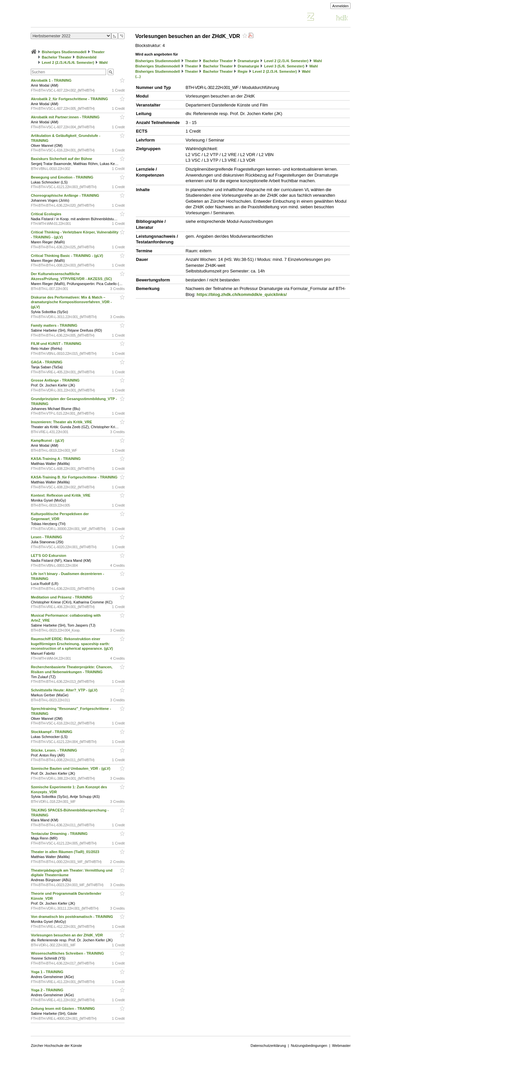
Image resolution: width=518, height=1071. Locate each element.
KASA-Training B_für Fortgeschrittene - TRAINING (74, 477)
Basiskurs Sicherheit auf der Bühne (62, 159)
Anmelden (340, 6)
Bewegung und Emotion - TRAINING (62, 177)
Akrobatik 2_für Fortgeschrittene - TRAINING (70, 99)
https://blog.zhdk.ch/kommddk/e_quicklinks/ (242, 294)
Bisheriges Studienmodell (64, 52)
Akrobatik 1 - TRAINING (51, 80)
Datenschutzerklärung (268, 1046)
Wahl (103, 62)
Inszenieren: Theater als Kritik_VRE (62, 422)
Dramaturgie (248, 61)
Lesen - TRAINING (47, 537)
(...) (138, 76)
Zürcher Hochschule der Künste (56, 1046)
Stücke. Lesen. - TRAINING (54, 750)
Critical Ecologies (46, 214)
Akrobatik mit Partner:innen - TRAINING (65, 117)
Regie (242, 71)
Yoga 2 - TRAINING (47, 990)
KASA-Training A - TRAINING (56, 459)
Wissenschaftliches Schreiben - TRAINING (68, 953)
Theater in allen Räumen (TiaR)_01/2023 (65, 852)
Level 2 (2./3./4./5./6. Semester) (68, 62)
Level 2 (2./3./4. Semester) (286, 61)
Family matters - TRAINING (54, 325)
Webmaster (341, 1046)
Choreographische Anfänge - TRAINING (65, 195)
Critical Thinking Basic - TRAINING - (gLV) (67, 256)
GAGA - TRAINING (47, 362)
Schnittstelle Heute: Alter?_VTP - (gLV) (64, 690)
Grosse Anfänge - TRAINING (56, 380)
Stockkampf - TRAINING (52, 732)
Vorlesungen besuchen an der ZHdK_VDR (67, 935)
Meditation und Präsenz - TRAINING (62, 597)
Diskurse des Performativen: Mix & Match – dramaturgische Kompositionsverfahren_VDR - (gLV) (71, 302)
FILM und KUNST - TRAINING (56, 344)
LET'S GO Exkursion (49, 555)
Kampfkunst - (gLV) (48, 440)
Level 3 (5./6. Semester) (284, 66)
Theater (98, 52)
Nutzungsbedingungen (309, 1046)
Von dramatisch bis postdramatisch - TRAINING (72, 917)
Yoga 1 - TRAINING (47, 972)
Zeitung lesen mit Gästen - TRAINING (63, 1008)
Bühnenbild (86, 57)
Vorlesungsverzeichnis (79, 17)
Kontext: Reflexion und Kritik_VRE (61, 495)
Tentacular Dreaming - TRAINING (60, 834)
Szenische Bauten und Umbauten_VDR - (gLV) (71, 768)
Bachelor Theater (56, 57)
